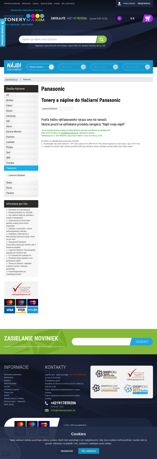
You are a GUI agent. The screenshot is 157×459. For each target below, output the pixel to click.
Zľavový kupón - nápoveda (14, 401)
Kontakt (57, 4)
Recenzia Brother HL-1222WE (20, 212)
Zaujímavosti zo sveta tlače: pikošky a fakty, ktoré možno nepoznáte (18, 223)
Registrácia (144, 4)
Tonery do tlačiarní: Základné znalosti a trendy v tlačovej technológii (18, 266)
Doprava (36, 4)
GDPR (6, 395)
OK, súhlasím (89, 451)
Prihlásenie (129, 4)
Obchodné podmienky (12, 4)
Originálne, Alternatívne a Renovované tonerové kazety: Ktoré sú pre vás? (20, 236)
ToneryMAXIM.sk (80, 425)
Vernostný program (11, 389)
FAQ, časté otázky (68, 4)
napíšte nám (50, 375)
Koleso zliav (9, 392)
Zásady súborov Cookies (14, 398)
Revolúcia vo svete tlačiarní (19, 210)
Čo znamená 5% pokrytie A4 (19, 255)
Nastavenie (67, 451)
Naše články (9, 404)
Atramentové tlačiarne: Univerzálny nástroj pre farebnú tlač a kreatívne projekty (21, 244)
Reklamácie (26, 4)
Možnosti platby (46, 4)
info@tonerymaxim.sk (69, 133)
